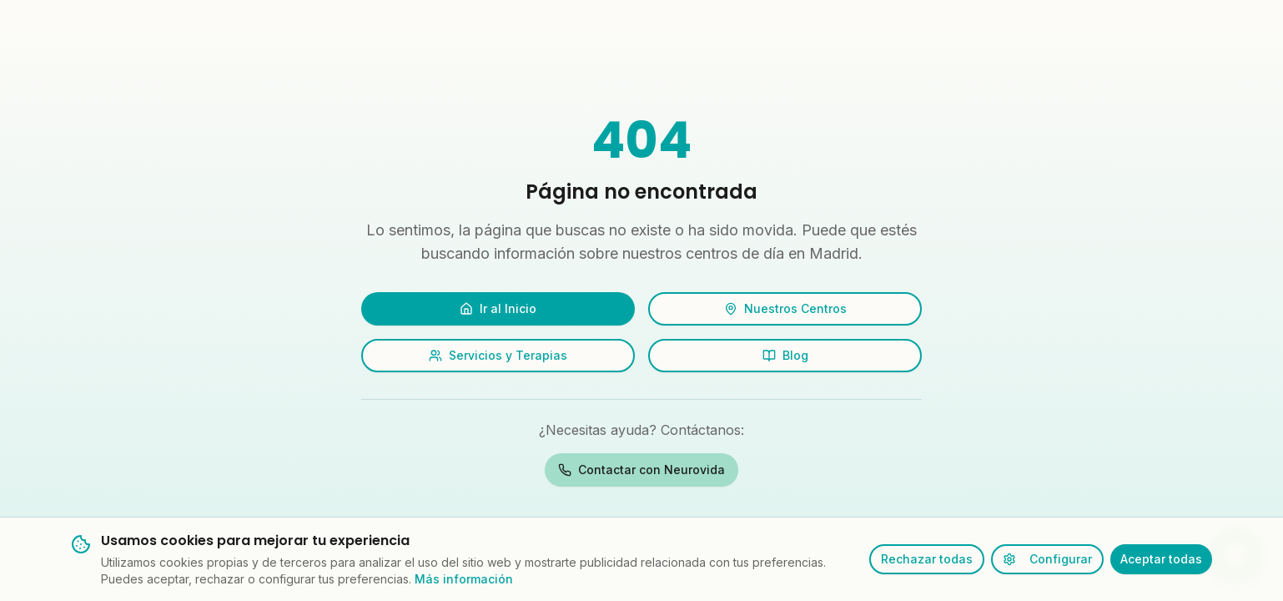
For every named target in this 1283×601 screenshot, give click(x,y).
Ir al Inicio (498, 308)
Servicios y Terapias (498, 355)
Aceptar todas (1161, 559)
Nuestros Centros (785, 308)
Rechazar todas (927, 559)
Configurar (1047, 559)
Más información (464, 579)
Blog (785, 355)
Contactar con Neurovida (641, 469)
